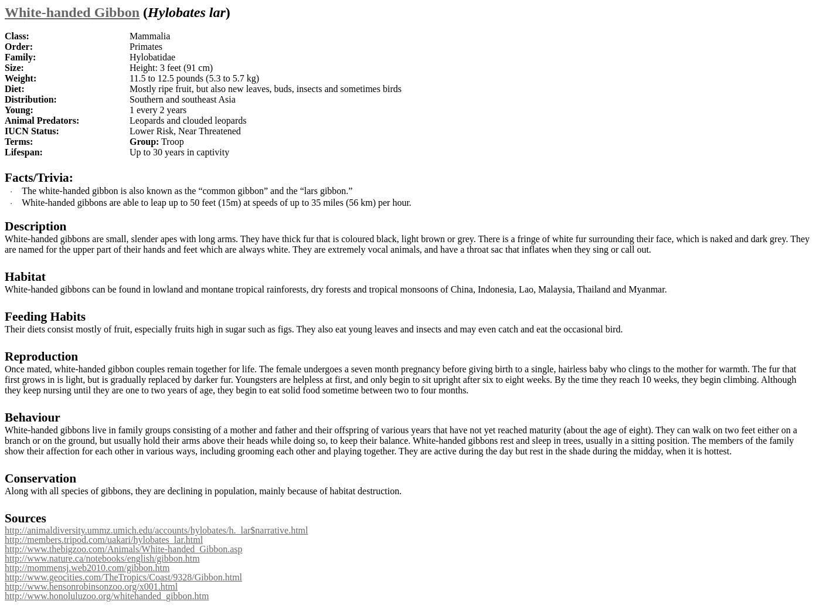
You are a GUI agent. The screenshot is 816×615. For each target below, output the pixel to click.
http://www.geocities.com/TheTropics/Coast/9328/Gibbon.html (123, 577)
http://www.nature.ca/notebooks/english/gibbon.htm (102, 558)
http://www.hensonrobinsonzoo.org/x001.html (91, 587)
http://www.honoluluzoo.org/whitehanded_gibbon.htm (107, 596)
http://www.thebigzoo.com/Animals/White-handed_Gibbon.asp (124, 549)
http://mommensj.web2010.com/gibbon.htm (87, 568)
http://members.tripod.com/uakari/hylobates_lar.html (104, 540)
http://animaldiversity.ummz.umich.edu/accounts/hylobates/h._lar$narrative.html (156, 530)
